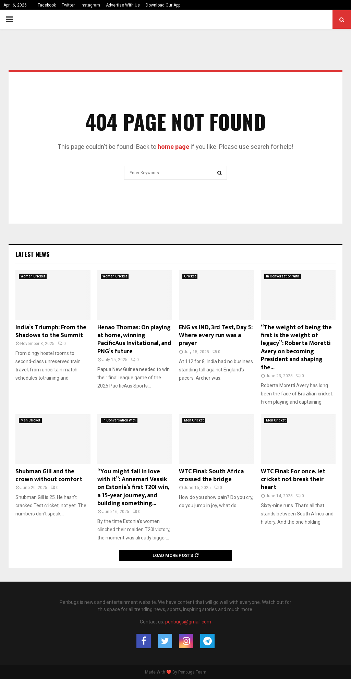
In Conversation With (282, 276)
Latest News (32, 254)
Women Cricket (33, 276)
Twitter (68, 5)
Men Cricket (30, 420)
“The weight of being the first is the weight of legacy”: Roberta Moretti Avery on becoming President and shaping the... (296, 347)
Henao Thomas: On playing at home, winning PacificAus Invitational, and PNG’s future (134, 339)
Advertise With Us (123, 5)
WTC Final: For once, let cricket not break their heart (293, 479)
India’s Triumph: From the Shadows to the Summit (50, 331)
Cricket (190, 276)
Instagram (90, 5)
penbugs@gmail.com (188, 621)
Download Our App (163, 5)
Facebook (47, 5)
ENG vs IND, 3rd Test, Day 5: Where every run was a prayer (216, 335)
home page (173, 146)
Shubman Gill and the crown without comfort (48, 475)
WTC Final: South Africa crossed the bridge (211, 475)
